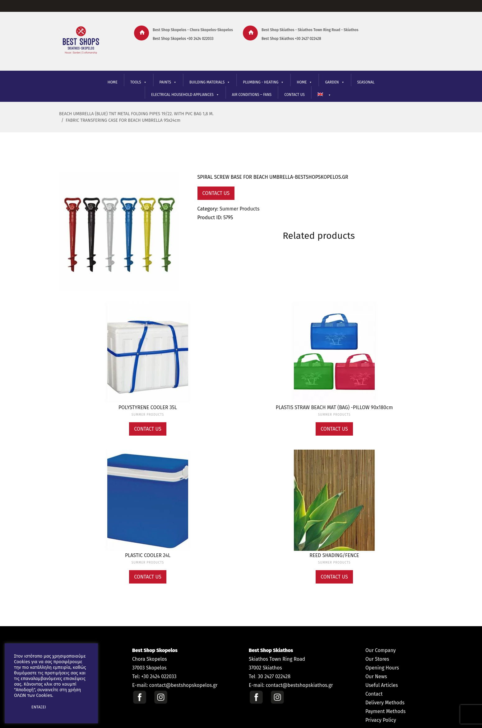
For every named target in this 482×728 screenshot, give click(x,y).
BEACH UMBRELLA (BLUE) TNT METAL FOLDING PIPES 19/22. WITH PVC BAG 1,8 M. (136, 113)
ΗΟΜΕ (304, 82)
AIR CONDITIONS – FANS (251, 94)
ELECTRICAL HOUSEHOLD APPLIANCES (185, 94)
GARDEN (334, 82)
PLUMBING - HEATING (263, 82)
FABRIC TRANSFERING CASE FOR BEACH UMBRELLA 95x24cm (123, 120)
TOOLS (138, 82)
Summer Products (239, 209)
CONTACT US (294, 94)
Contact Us (216, 193)
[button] (19, 707)
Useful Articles (381, 685)
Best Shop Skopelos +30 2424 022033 (183, 38)
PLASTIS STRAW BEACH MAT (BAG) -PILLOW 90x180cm (334, 407)
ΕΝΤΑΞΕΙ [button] (38, 707)
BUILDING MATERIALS (209, 82)
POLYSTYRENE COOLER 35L (147, 407)
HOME (113, 82)
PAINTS (168, 82)
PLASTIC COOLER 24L (147, 555)
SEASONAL (366, 82)
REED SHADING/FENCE (334, 555)
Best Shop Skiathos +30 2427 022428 (291, 38)
